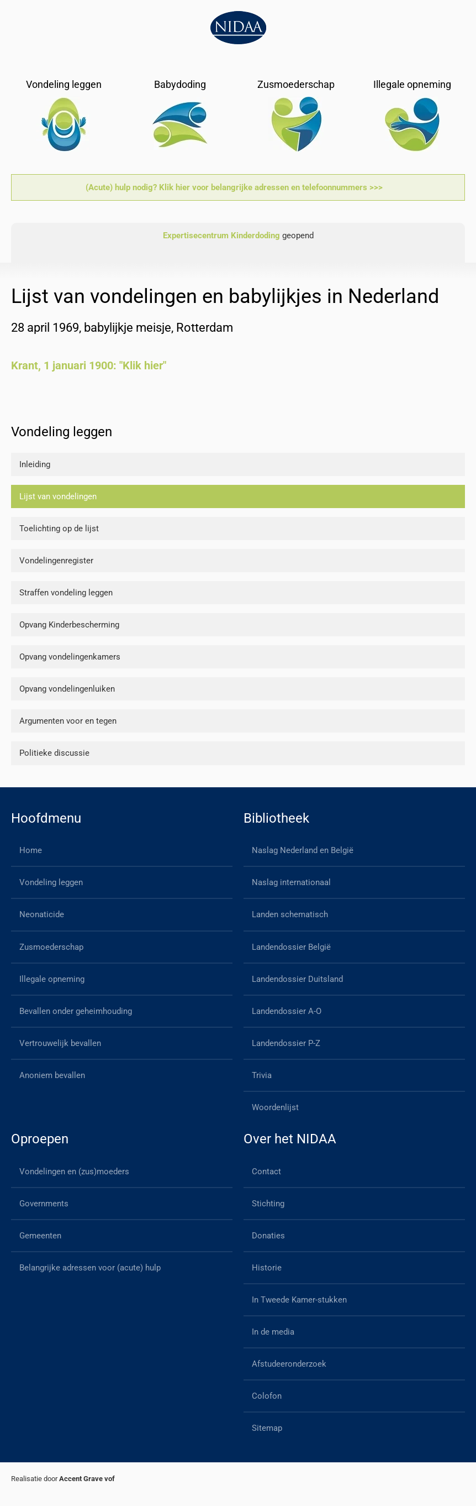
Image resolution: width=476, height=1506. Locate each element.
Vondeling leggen (51, 882)
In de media (273, 1332)
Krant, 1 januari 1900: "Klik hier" (88, 365)
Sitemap (267, 1428)
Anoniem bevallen (52, 1075)
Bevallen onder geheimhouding (75, 1011)
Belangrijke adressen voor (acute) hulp (90, 1268)
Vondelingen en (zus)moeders (74, 1171)
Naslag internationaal (291, 882)
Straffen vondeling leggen (66, 593)
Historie (267, 1268)
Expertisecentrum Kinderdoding (221, 235)
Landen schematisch (290, 914)
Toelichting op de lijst (59, 529)
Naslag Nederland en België (302, 850)
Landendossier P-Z (286, 1043)
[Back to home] (238, 27)
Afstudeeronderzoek (289, 1364)
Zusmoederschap (51, 947)
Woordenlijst (275, 1107)
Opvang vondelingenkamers (69, 657)
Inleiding (34, 464)
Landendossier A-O (286, 1011)
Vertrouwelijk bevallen (60, 1043)
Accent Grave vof (87, 1478)
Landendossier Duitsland (297, 979)
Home (30, 850)
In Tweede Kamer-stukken (299, 1300)
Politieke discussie (54, 753)
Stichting (268, 1204)
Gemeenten (40, 1236)
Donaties (268, 1236)
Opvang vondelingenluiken (67, 689)
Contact (266, 1171)
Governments (43, 1204)
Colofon (267, 1396)
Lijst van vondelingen (58, 496)
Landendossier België (291, 947)
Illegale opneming (51, 979)
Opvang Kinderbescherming (69, 625)
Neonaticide (41, 914)
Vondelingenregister (56, 561)
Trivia (262, 1075)
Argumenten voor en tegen (68, 721)
